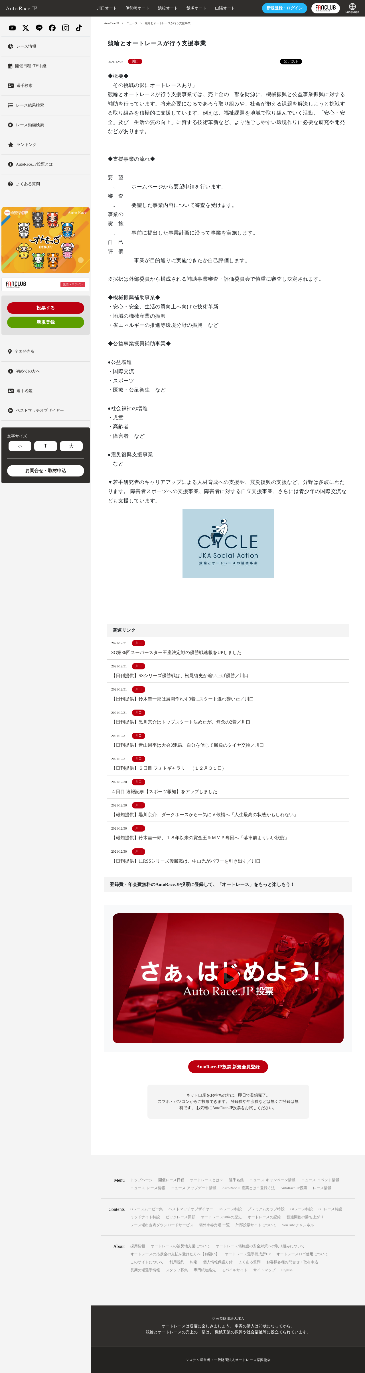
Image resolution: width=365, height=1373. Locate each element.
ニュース (132, 23)
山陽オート (225, 8)
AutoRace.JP (111, 23)
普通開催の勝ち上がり (305, 1217)
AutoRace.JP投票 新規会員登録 (227, 1066)
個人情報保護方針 (218, 1262)
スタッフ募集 (177, 1270)
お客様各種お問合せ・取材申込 (292, 1262)
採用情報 (137, 1246)
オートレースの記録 (264, 1217)
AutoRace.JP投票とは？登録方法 (248, 1188)
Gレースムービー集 (146, 1209)
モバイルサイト (235, 1270)
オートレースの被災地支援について (180, 1246)
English (287, 1270)
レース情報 (322, 1188)
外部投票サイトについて (256, 1225)
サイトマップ (264, 1270)
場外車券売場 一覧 (214, 1225)
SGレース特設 (230, 1209)
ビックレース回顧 (180, 1217)
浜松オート (168, 8)
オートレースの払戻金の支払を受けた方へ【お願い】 (174, 1254)
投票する (45, 307)
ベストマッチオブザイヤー (191, 1209)
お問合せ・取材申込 (45, 470)
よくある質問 (249, 1262)
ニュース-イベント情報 (320, 1180)
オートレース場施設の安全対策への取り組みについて (260, 1246)
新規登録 (45, 322)
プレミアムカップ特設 (266, 1209)
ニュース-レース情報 (147, 1188)
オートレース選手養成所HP (248, 1254)
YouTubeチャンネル (298, 1225)
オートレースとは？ (206, 1180)
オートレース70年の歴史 (221, 1217)
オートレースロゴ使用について (302, 1254)
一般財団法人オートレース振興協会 (242, 1360)
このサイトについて (147, 1262)
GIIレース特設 (330, 1209)
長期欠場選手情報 (145, 1270)
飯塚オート (196, 8)
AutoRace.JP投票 (294, 1188)
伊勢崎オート (137, 8)
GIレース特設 (301, 1209)
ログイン (285, 8)
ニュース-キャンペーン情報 (272, 1180)
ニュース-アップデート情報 (193, 1188)
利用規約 (176, 1262)
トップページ (141, 1180)
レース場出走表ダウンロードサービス (161, 1225)
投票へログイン (73, 284)
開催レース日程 (171, 1180)
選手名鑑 (236, 1180)
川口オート (107, 8)
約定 (193, 1262)
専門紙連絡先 (205, 1270)
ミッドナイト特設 (145, 1217)
